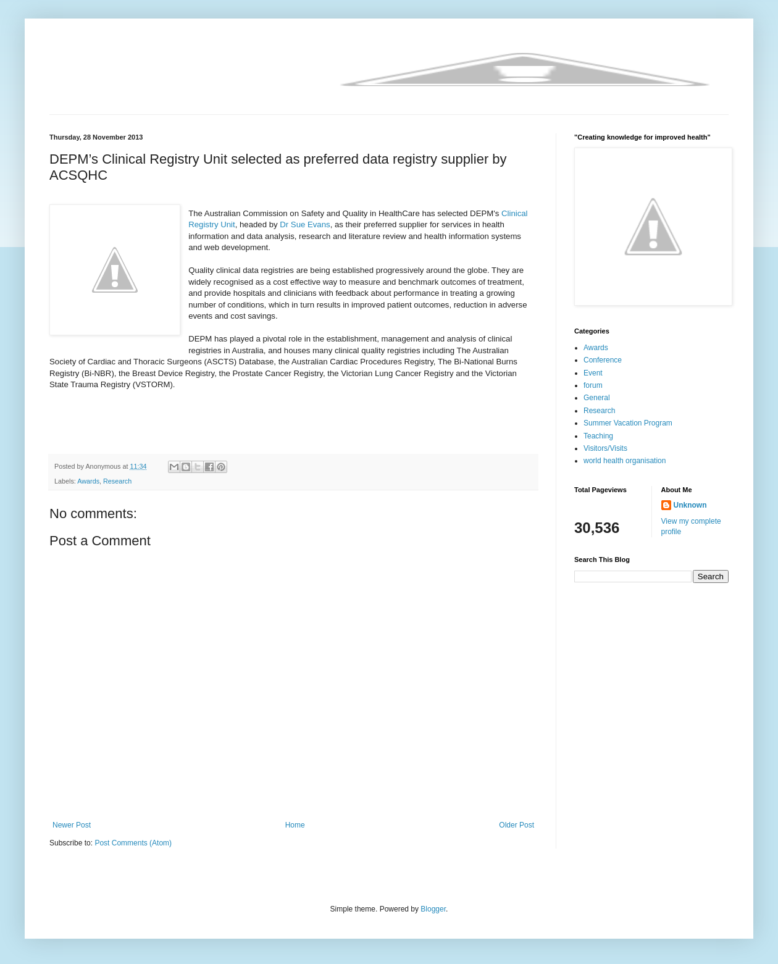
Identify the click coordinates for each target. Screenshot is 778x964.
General (597, 397)
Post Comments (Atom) (133, 843)
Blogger (433, 909)
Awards (88, 481)
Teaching (598, 436)
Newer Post (71, 825)
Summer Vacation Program (628, 423)
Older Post (516, 825)
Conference (603, 360)
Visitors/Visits (605, 448)
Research (117, 481)
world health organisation (625, 460)
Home (295, 825)
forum (593, 385)
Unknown (690, 505)
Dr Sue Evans (305, 224)
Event (593, 373)
